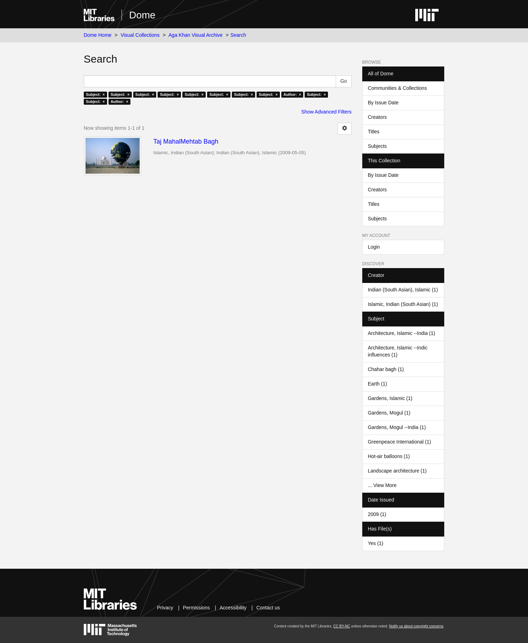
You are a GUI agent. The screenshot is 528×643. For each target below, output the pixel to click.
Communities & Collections (397, 88)
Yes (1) (375, 543)
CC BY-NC (341, 626)
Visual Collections (140, 35)
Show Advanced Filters (326, 112)
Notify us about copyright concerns (416, 626)
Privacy (165, 607)
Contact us (268, 607)
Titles (374, 131)
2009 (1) (377, 514)
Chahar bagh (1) (386, 369)
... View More (382, 485)
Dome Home (98, 35)
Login (374, 247)
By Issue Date (383, 102)
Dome (142, 15)
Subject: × (95, 94)
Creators (377, 117)
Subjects (377, 146)
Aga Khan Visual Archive (196, 35)
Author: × (292, 94)
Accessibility (232, 607)
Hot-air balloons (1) (389, 456)
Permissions (196, 607)
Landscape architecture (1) (397, 471)
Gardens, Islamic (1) (390, 398)
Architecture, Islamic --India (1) (401, 333)
